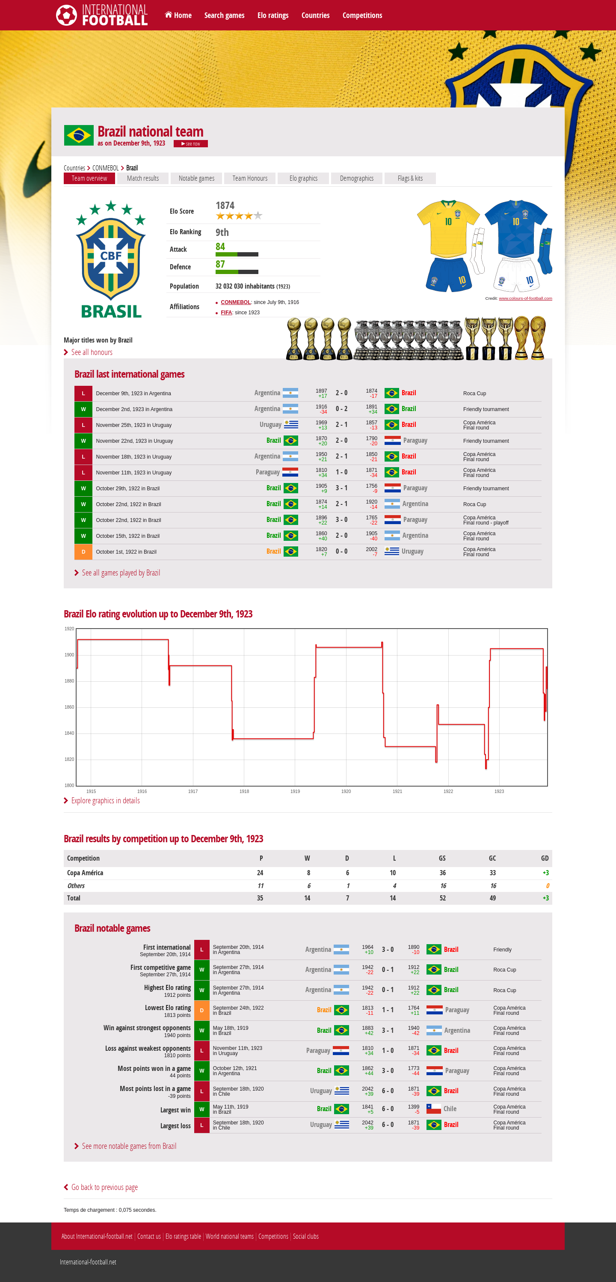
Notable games (196, 178)
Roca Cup (474, 394)
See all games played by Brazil (121, 573)
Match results (143, 178)
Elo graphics (303, 178)
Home (183, 15)
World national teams (230, 1236)
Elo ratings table (183, 1236)
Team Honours (250, 178)
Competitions (362, 15)
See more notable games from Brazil (129, 1146)
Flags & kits (410, 178)
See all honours (92, 352)
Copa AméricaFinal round (479, 425)
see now (190, 144)
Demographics (356, 178)
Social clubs (306, 1236)
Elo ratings (273, 15)
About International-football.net (97, 1236)
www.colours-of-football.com (525, 298)
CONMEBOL (105, 168)
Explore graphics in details (105, 800)
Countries (316, 15)
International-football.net (88, 1262)
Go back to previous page (104, 1187)
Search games (224, 15)
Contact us (149, 1236)
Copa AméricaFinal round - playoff (486, 520)
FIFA (226, 313)
